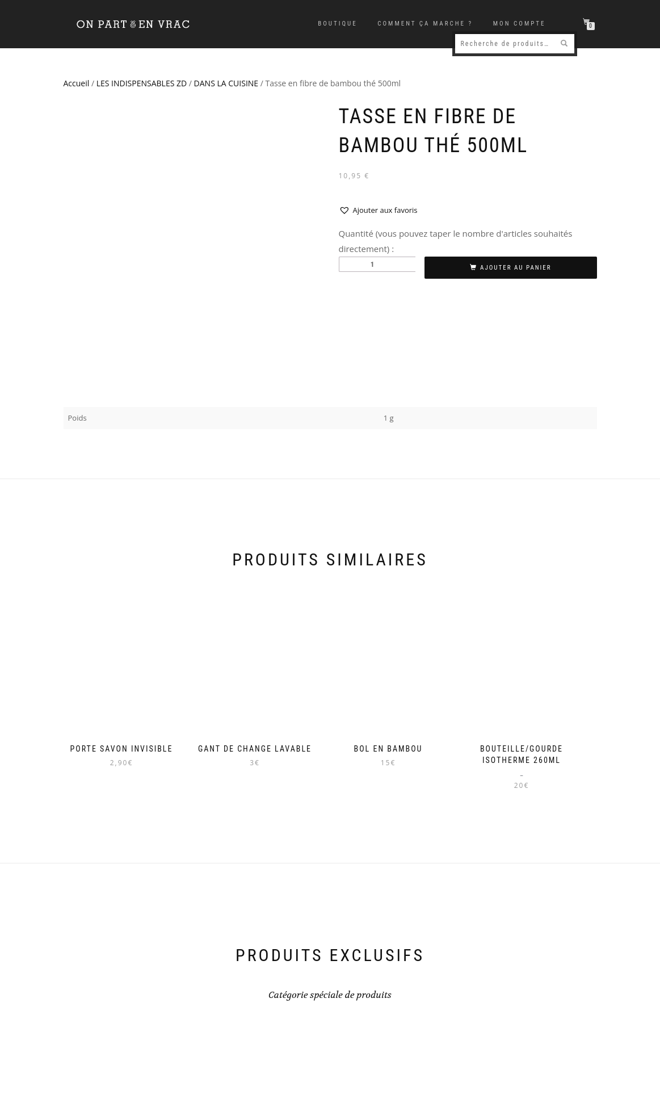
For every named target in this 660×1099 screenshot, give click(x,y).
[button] (378, 210)
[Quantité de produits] (377, 264)
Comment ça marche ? (425, 23)
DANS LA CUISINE (226, 83)
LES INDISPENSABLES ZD (141, 83)
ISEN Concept (186, 1086)
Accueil (77, 83)
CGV (586, 1073)
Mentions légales (541, 1073)
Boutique (338, 23)
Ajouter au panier (516, 267)
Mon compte (519, 23)
